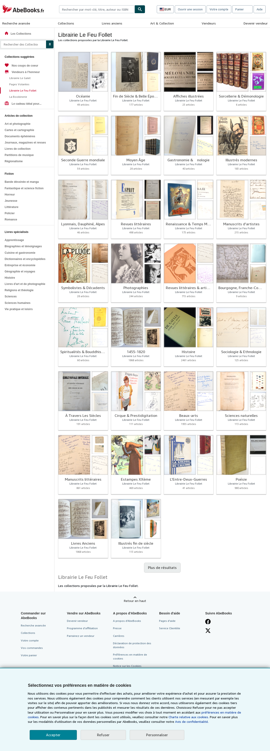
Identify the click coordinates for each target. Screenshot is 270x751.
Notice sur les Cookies (127, 666)
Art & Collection (162, 23)
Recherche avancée (16, 23)
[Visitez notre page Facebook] (208, 622)
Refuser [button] (103, 735)
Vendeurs (209, 23)
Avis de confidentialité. (192, 722)
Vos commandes (32, 648)
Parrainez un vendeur (80, 636)
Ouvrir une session (190, 9)
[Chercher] (140, 9)
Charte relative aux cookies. (189, 717)
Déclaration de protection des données (132, 645)
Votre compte (219, 9)
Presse (117, 628)
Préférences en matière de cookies (130, 656)
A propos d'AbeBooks (127, 621)
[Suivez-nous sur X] (208, 631)
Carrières (118, 636)
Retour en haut (135, 601)
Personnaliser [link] (157, 735)
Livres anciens (112, 23)
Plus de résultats (162, 567)
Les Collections (17, 33)
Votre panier (29, 655)
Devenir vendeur (256, 23)
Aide (260, 9)
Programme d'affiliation (82, 628)
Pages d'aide (167, 621)
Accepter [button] (53, 735)
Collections (66, 23)
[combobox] (97, 9)
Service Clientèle (169, 628)
